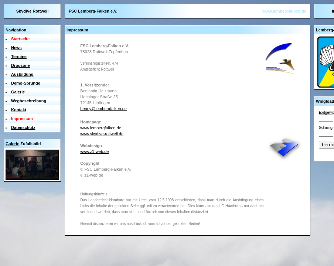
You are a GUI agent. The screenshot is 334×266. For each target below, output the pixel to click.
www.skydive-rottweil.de (101, 134)
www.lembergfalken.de (284, 11)
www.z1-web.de (94, 151)
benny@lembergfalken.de (103, 108)
